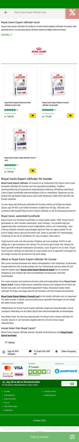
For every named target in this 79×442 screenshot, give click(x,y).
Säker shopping (68, 351)
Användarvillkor (71, 429)
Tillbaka (10, 342)
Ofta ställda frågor (10, 406)
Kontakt (7, 391)
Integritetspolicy (50, 395)
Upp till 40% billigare (13, 352)
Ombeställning (9, 395)
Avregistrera (8, 410)
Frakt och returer (10, 399)
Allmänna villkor (50, 391)
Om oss (7, 403)
